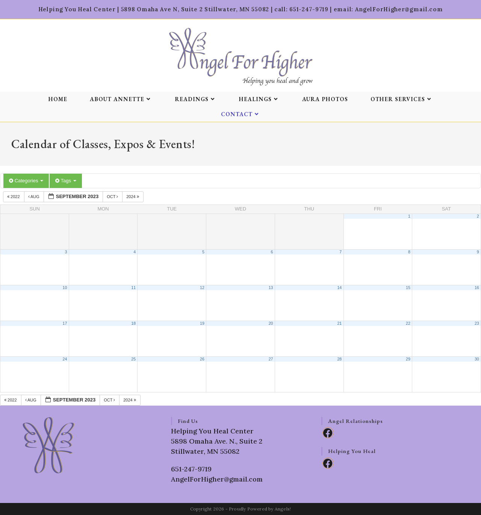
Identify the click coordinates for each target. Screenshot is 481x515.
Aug (34, 196)
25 (133, 359)
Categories (26, 180)
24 (65, 359)
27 (271, 359)
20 (271, 323)
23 (477, 323)
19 (202, 323)
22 (408, 323)
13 (271, 287)
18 (133, 323)
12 (202, 287)
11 (133, 287)
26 (202, 359)
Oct (113, 196)
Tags (65, 180)
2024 (133, 196)
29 (408, 359)
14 (339, 287)
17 (65, 323)
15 (408, 287)
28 (339, 359)
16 (477, 287)
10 (65, 287)
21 (339, 323)
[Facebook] (328, 432)
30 (477, 359)
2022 (14, 196)
